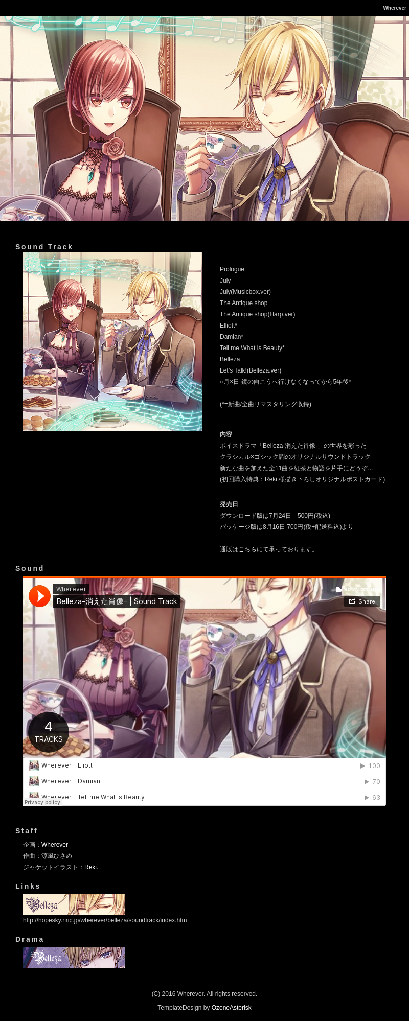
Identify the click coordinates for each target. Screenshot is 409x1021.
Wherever (54, 844)
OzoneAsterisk (232, 1007)
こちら (247, 549)
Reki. (91, 867)
